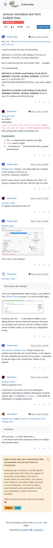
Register (8, 508)
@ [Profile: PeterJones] (8, 350)
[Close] (48, 459)
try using (31, 396)
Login (17, 508)
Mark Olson (12, 112)
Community (27, 4)
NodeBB (24, 530)
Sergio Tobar (12, 37)
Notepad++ (38, 522)
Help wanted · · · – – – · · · (13, 22)
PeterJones (11, 274)
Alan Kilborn (12, 414)
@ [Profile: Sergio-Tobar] (8, 116)
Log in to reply (43, 27)
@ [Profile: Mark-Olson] (8, 169)
